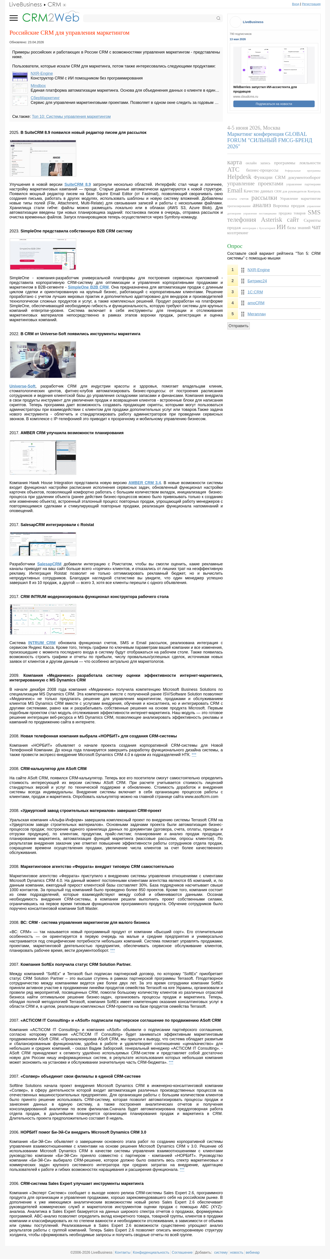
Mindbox (38, 85)
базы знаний (298, 227)
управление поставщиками (259, 213)
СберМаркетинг (45, 98)
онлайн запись (258, 163)
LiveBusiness (253, 22)
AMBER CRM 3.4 (144, 483)
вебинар (253, 1252)
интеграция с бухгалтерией (258, 228)
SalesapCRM (49, 564)
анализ (262, 204)
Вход (295, 4)
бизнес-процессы (262, 170)
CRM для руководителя (290, 191)
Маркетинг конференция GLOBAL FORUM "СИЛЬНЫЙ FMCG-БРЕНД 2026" (269, 140)
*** (194, 754)
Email (235, 190)
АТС (233, 169)
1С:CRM (255, 292)
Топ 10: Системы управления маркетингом (71, 116)
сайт (293, 219)
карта (234, 162)
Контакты (122, 1252)
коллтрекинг (237, 233)
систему (221, 1252)
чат (316, 226)
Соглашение (182, 1252)
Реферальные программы (302, 170)
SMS (314, 212)
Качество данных (258, 191)
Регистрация (311, 4)
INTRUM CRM (42, 643)
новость (236, 1252)
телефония (241, 219)
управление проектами (255, 183)
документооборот (304, 177)
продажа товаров (292, 213)
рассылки (264, 197)
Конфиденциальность (151, 1252)
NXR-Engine (42, 73)
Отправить (238, 326)
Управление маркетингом (300, 199)
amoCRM (256, 303)
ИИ (281, 226)
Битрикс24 (257, 281)
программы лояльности (297, 162)
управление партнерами (303, 184)
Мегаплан (257, 314)
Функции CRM (270, 177)
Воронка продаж (289, 205)
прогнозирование (239, 206)
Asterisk (271, 219)
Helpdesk (239, 176)
